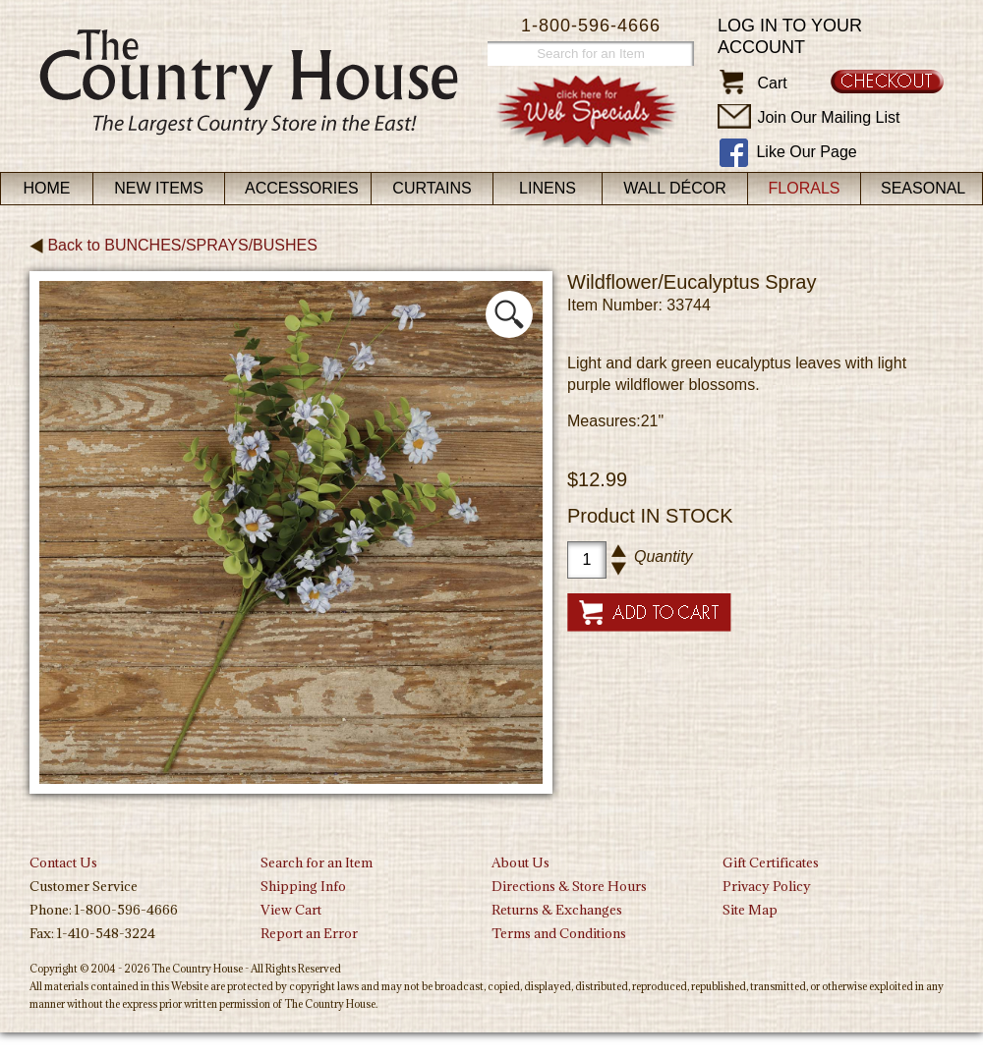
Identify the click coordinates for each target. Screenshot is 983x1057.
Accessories (302, 188)
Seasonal (923, 188)
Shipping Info (303, 886)
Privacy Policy (767, 886)
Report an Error (309, 933)
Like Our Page (806, 151)
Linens (547, 188)
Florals (804, 188)
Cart (771, 83)
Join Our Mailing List (828, 117)
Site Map (750, 909)
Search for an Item (316, 862)
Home (47, 188)
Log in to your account (790, 36)
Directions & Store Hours (569, 886)
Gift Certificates (771, 862)
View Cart (290, 909)
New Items (158, 188)
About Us (520, 862)
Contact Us (63, 862)
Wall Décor (674, 188)
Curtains (431, 188)
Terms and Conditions (559, 933)
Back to (173, 245)
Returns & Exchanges (557, 909)
